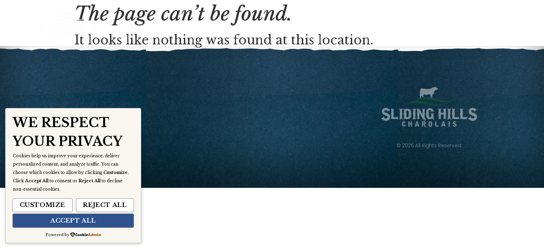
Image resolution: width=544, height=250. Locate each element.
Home (156, 25)
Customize (42, 205)
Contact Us (366, 25)
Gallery (312, 25)
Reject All (105, 205)
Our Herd (258, 25)
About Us (202, 25)
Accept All (73, 220)
